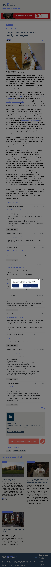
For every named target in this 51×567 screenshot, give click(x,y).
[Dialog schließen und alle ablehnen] (39, 279)
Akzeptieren (34, 285)
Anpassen (16, 285)
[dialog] (25, 283)
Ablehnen (26, 285)
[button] (48, 6)
